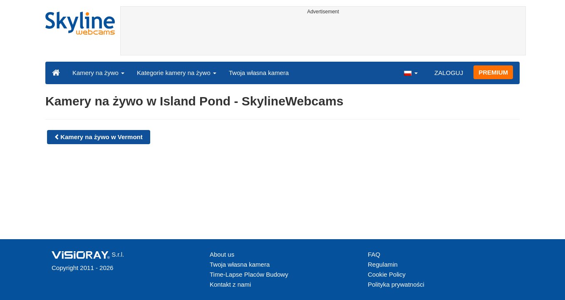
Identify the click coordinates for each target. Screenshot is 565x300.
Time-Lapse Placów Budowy (249, 274)
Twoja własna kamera (259, 72)
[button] (410, 72)
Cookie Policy (387, 274)
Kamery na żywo (98, 72)
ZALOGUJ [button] (448, 72)
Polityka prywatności (396, 284)
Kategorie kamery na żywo (176, 72)
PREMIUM (493, 72)
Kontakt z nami (230, 284)
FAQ (374, 254)
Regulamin (383, 264)
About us (222, 254)
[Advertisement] (323, 36)
